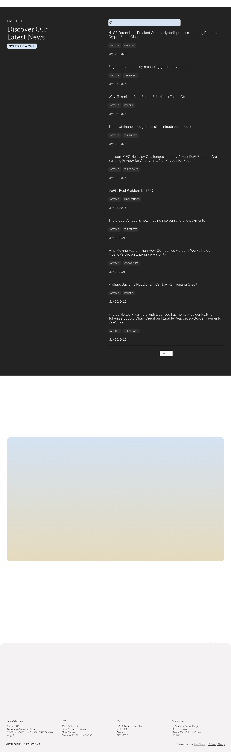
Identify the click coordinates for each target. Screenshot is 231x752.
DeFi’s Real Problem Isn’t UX (130, 191)
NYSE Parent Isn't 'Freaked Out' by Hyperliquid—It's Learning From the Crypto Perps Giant (163, 35)
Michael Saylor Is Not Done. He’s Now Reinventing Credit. (153, 284)
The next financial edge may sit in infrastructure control (151, 127)
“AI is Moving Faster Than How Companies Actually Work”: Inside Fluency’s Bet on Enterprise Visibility (159, 252)
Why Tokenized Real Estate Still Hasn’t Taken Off (146, 97)
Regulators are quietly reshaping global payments (147, 67)
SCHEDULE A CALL (22, 46)
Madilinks (199, 744)
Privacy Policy (216, 744)
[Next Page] (166, 353)
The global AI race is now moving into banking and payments (156, 220)
